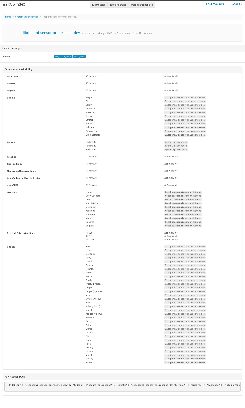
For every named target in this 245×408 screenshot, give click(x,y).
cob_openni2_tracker (63, 57)
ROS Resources (216, 4)
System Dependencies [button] (141, 5)
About (237, 4)
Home (8, 16)
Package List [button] (98, 5)
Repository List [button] (118, 5)
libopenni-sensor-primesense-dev (51, 32)
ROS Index (14, 4)
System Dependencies (26, 16)
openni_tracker (79, 57)
